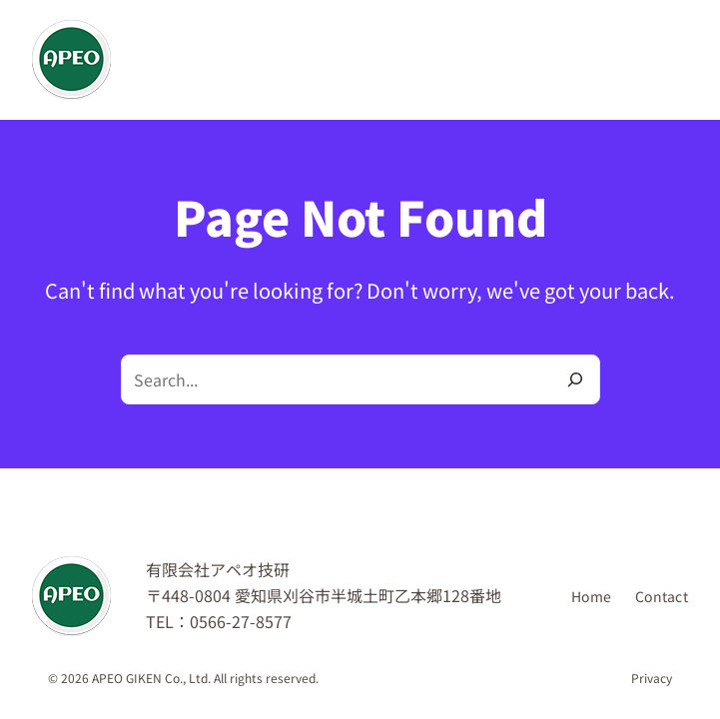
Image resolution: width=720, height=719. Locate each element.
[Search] (575, 379)
